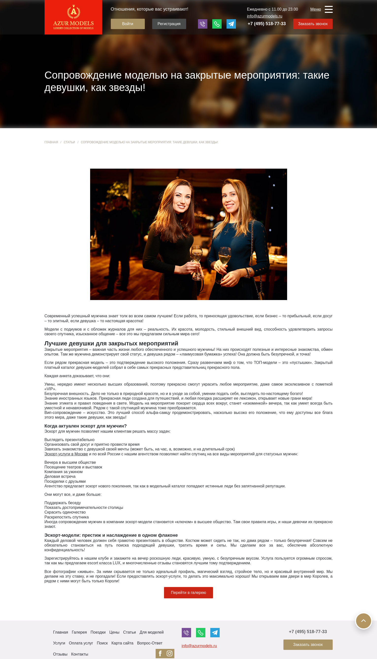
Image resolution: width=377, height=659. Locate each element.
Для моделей (152, 632)
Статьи (69, 142)
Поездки (98, 632)
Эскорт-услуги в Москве (66, 454)
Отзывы (60, 654)
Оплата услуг (81, 643)
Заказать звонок (313, 24)
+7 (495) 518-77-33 (267, 23)
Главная (51, 142)
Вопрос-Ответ (150, 643)
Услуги (59, 643)
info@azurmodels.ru (264, 16)
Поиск (102, 643)
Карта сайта (122, 643)
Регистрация (169, 24)
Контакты (79, 654)
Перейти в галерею (188, 592)
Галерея (79, 632)
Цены (114, 632)
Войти (127, 24)
